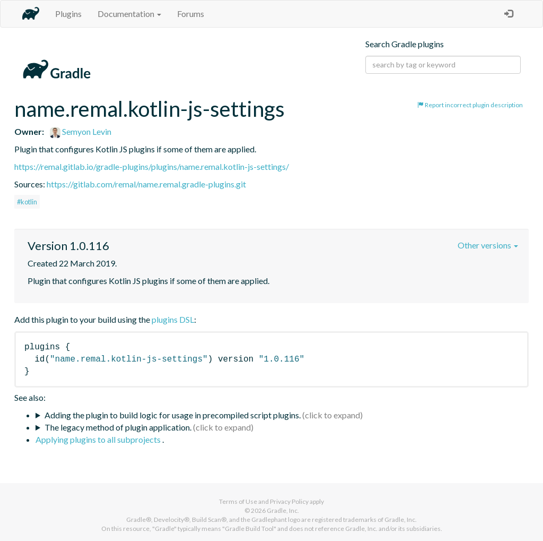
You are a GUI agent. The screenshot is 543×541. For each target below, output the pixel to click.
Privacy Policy (289, 501)
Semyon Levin (80, 131)
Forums (190, 13)
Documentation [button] (129, 13)
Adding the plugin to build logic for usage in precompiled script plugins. (173, 415)
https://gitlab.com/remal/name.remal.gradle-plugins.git (146, 184)
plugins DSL (173, 319)
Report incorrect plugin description (470, 105)
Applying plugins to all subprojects (99, 439)
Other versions (488, 245)
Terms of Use (238, 501)
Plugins (68, 13)
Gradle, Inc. (283, 510)
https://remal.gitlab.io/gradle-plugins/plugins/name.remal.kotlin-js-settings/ (151, 166)
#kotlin (27, 201)
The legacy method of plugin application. (118, 427)
